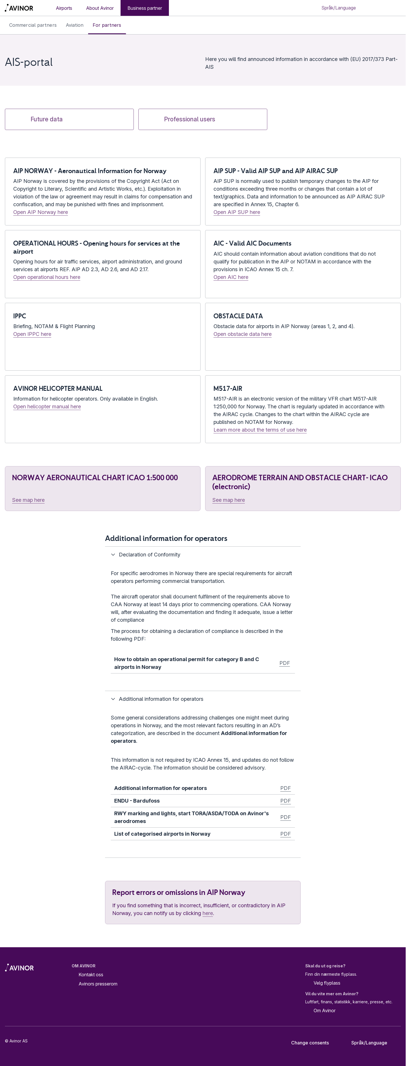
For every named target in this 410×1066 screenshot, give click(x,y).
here (208, 913)
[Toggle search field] (377, 8)
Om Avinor (320, 1011)
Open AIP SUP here (236, 212)
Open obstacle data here (242, 334)
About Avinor (100, 8)
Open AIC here (230, 277)
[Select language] (338, 8)
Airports (64, 8)
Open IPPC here (32, 334)
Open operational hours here (46, 277)
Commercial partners (33, 25)
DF (287, 801)
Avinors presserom (98, 984)
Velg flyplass (322, 983)
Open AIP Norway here (40, 212)
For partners (107, 25)
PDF (284, 663)
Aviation (75, 25)
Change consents (306, 1043)
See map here (28, 500)
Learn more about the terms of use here (260, 430)
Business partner (144, 8)
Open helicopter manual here (47, 406)
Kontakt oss (91, 974)
